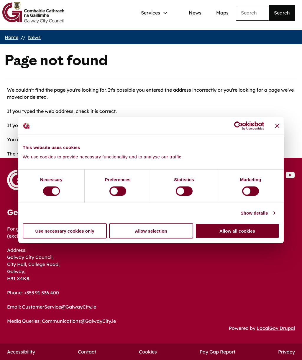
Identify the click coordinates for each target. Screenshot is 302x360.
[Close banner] (277, 126)
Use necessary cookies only (64, 230)
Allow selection (151, 230)
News (195, 13)
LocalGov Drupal (276, 328)
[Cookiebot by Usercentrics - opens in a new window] (238, 125)
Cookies (148, 352)
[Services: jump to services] (154, 13)
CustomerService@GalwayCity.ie (59, 307)
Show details (254, 212)
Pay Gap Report (217, 352)
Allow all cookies (237, 230)
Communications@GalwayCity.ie (79, 321)
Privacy (286, 352)
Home (11, 37)
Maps (222, 13)
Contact (87, 352)
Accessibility (21, 352)
